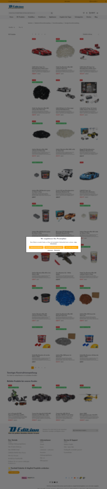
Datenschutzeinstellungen (36, 247)
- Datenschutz (57, 250)
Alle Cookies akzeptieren (71, 247)
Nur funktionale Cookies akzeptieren (54, 247)
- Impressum (50, 250)
